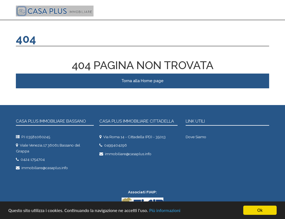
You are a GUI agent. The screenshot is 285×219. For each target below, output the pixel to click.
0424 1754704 (33, 159)
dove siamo (196, 137)
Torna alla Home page (142, 81)
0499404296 (115, 145)
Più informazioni (164, 210)
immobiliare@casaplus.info (44, 168)
